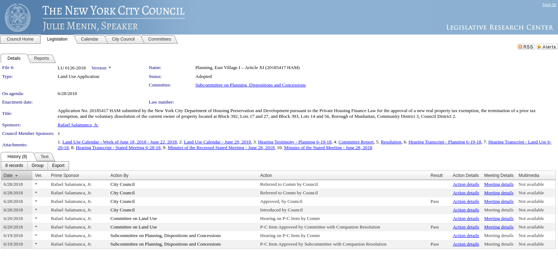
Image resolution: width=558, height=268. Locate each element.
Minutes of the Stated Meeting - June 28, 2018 (328, 147)
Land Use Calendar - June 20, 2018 (217, 141)
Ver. (38, 175)
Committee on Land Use (133, 218)
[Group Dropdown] (37, 166)
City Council (122, 184)
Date (8, 175)
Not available (531, 184)
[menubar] (35, 165)
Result (437, 175)
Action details (466, 184)
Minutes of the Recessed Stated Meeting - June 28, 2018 (221, 147)
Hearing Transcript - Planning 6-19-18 (445, 141)
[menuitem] (14, 166)
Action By (119, 175)
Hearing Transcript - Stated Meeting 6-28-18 (118, 147)
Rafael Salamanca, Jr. (78, 124)
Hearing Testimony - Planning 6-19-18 (294, 141)
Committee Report (356, 141)
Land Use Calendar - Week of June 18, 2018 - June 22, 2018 (119, 141)
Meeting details (499, 184)
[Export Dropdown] (58, 166)
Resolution (391, 141)
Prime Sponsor (65, 175)
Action (266, 175)
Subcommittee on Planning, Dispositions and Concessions (250, 85)
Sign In (549, 4)
